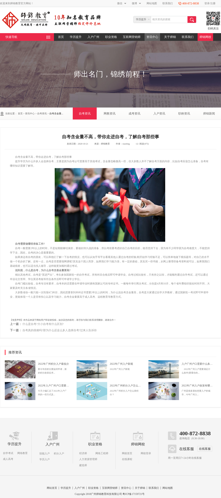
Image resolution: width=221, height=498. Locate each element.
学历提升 (76, 36)
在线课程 (127, 459)
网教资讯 (109, 113)
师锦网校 (205, 36)
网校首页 (127, 453)
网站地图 (152, 3)
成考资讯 (134, 113)
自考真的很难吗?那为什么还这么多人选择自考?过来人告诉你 (59, 330)
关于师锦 (170, 36)
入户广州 (93, 36)
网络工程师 (101, 453)
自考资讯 (42, 113)
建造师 (83, 465)
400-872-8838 (195, 433)
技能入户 (44, 453)
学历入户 (44, 459)
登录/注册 (209, 3)
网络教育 (22, 453)
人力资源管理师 (88, 459)
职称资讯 (184, 113)
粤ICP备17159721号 (133, 494)
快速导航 (28, 37)
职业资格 (111, 36)
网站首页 (52, 488)
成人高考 (8, 459)
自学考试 (8, 453)
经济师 (83, 453)
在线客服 (205, 448)
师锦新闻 (209, 113)
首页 (61, 36)
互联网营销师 (132, 36)
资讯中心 (152, 36)
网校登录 (146, 453)
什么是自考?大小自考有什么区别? (43, 324)
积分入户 (59, 453)
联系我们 (167, 3)
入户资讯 (159, 113)
